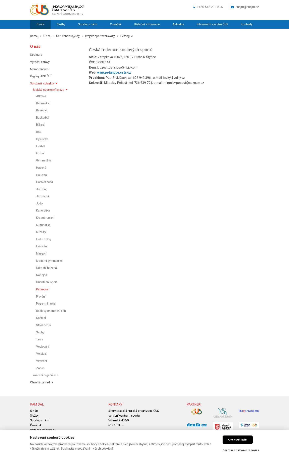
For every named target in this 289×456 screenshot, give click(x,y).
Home (34, 36)
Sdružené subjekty (68, 36)
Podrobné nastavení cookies (241, 450)
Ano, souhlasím (237, 439)
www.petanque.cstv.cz (114, 72)
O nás (47, 36)
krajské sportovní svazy (100, 36)
